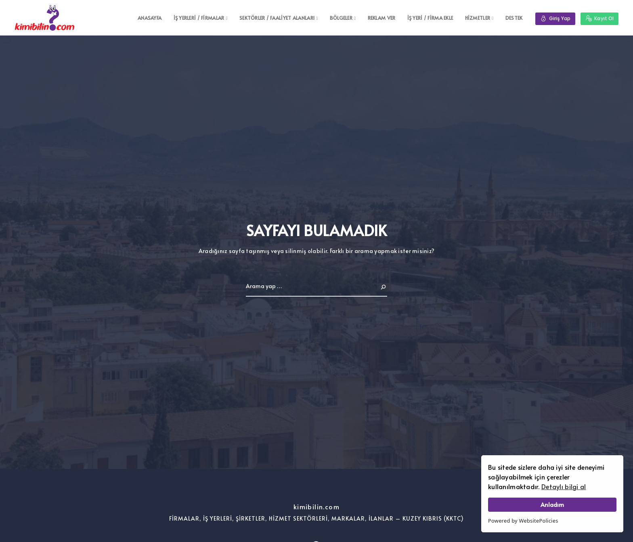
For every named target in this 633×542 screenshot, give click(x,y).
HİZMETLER (477, 18)
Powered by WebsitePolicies (523, 520)
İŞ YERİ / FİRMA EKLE (430, 18)
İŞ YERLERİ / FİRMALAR (198, 18)
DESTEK (513, 18)
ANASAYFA (149, 18)
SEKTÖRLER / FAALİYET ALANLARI (276, 18)
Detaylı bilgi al (563, 486)
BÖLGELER (341, 18)
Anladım (552, 504)
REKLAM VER (381, 18)
